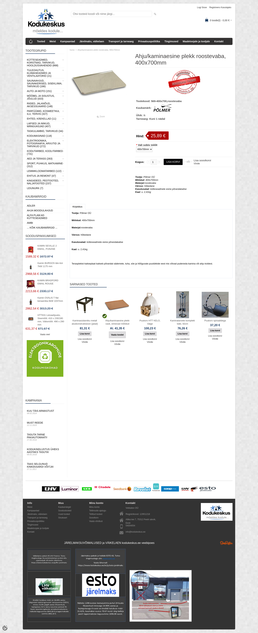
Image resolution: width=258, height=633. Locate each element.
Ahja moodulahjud (40, 210)
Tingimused (171, 41)
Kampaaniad (67, 41)
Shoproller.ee (226, 543)
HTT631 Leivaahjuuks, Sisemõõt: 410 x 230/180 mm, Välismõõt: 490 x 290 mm (51, 320)
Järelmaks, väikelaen (91, 41)
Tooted (41, 41)
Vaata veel (45, 334)
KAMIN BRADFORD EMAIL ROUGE (48, 282)
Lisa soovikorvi (202, 160)
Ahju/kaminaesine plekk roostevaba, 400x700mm (99, 50)
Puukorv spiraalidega (215, 320)
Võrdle (197, 163)
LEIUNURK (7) (35, 188)
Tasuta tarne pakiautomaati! (45, 437)
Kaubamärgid (64, 507)
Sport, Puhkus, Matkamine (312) (45, 165)
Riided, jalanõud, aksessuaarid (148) (40, 105)
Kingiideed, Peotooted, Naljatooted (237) (43, 182)
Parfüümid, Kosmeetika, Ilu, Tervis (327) (43, 112)
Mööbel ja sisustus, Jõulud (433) (41, 97)
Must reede (45, 423)
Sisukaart (62, 517)
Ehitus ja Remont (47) (41, 175)
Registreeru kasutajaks (220, 7)
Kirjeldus (77, 206)
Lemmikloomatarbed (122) (44, 171)
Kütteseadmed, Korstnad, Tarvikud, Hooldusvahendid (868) (42, 62)
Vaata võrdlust (96, 521)
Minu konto (94, 507)
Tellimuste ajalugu (97, 510)
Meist (53, 41)
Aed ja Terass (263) (39, 158)
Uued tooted (64, 514)
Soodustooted (64, 510)
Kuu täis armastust (45, 411)
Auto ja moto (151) (39, 91)
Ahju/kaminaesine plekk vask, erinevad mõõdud (117, 322)
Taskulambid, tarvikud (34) (45, 131)
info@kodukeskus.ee (135, 532)
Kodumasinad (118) (39, 135)
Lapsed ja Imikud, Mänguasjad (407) (39, 125)
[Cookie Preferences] (5, 628)
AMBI (30, 222)
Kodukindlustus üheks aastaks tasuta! (45, 452)
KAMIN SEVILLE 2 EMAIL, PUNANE (47, 247)
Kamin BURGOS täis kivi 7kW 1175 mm (50, 265)
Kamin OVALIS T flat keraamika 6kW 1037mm (50, 299)
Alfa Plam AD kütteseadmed (37, 216)
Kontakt (218, 41)
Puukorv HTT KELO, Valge (149, 322)
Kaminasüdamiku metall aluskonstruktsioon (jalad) (85, 322)
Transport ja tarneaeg (121, 41)
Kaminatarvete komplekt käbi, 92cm (182, 322)
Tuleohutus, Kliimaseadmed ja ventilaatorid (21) (39, 73)
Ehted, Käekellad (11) (41, 118)
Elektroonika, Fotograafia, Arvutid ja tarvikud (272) (43, 143)
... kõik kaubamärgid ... (42, 227)
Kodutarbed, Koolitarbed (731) (45, 152)
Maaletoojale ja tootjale (196, 41)
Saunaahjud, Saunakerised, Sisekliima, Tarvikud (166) (44, 83)
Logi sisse (202, 7)
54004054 (130, 525)
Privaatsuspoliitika (149, 41)
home (72, 50)
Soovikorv (94, 517)
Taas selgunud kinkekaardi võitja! (45, 466)
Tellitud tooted (95, 514)
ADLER (31, 205)
